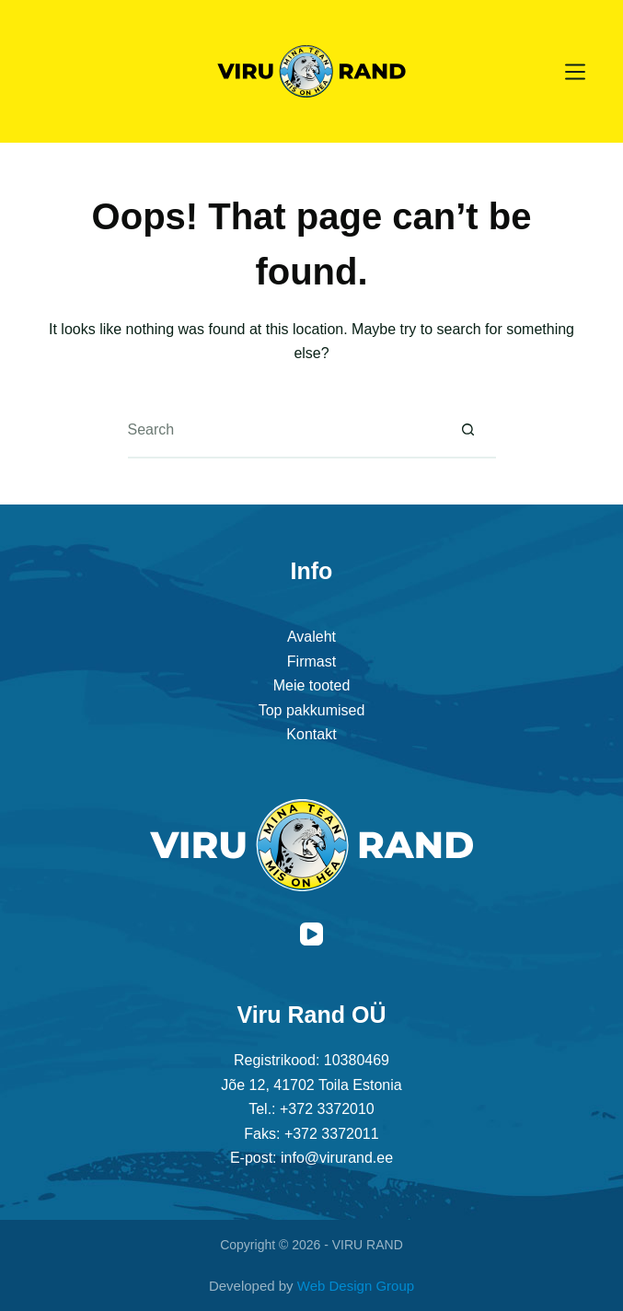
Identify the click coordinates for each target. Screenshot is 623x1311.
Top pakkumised (312, 710)
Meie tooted (312, 685)
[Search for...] (284, 430)
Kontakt (311, 734)
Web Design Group (355, 1286)
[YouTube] (311, 934)
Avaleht (311, 636)
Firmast (311, 661)
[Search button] (468, 430)
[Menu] (575, 72)
